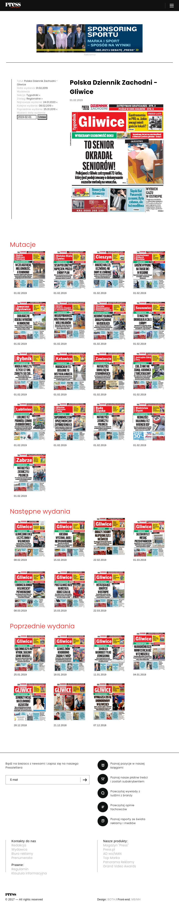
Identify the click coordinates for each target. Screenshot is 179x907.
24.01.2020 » (50, 102)
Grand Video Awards (119, 866)
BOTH (111, 899)
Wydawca (19, 849)
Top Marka (111, 858)
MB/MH (136, 899)
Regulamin (20, 869)
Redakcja (18, 845)
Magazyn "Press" (116, 845)
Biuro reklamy (22, 853)
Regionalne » (35, 98)
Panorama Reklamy (118, 862)
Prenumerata (21, 858)
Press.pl (109, 849)
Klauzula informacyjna (29, 873)
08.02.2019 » (46, 105)
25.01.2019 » (50, 109)
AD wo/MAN (112, 853)
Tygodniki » (33, 95)
